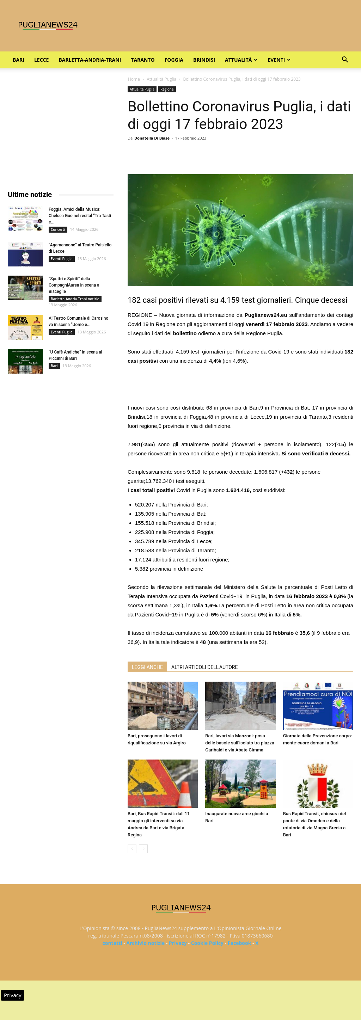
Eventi (279, 59)
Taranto (142, 59)
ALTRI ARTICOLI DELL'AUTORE (204, 667)
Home (134, 79)
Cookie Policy (207, 943)
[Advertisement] (240, 385)
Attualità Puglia (161, 79)
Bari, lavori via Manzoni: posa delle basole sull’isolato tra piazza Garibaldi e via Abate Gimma (239, 742)
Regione (167, 89)
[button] (344, 60)
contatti (112, 943)
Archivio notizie (145, 943)
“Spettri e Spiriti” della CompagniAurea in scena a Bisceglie (74, 285)
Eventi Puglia (62, 258)
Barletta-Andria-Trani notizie (75, 298)
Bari (18, 59)
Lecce (41, 59)
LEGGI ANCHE (147, 667)
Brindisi (204, 59)
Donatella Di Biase (152, 138)
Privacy (178, 943)
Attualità (241, 59)
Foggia (174, 59)
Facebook (239, 943)
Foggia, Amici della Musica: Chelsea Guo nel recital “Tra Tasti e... (80, 216)
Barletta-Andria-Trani (90, 59)
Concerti (58, 229)
